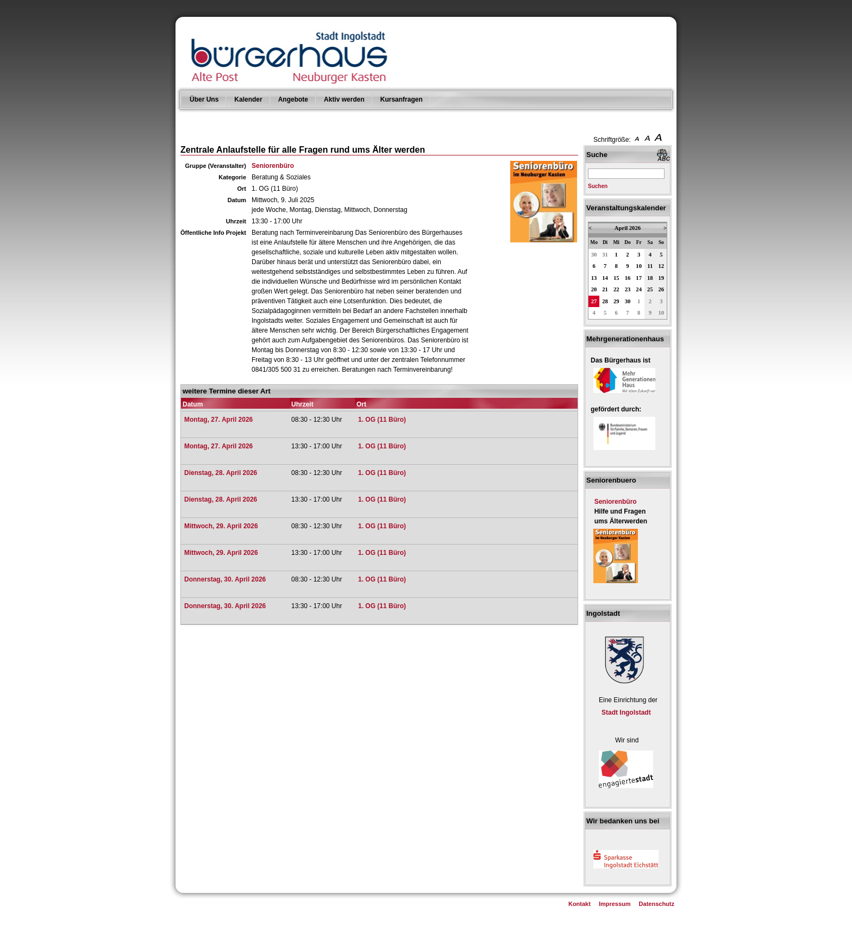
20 (594, 289)
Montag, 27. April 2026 (218, 419)
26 (662, 289)
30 (594, 255)
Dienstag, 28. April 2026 (220, 473)
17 (639, 278)
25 (650, 289)
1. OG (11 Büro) (382, 419)
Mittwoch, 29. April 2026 (221, 526)
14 (605, 278)
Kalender (248, 99)
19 (662, 278)
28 (605, 301)
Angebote (293, 99)
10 (639, 266)
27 (594, 301)
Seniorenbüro (273, 166)
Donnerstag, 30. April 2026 (225, 579)
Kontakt (579, 904)
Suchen (597, 186)
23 (628, 289)
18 (650, 278)
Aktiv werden (344, 99)
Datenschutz (656, 904)
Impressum (615, 904)
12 (662, 266)
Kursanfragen (401, 99)
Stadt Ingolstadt (626, 712)
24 (639, 289)
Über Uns (204, 99)
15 (616, 278)
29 (616, 301)
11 (650, 266)
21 (605, 289)
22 (616, 289)
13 (594, 278)
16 (628, 278)
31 (605, 255)
